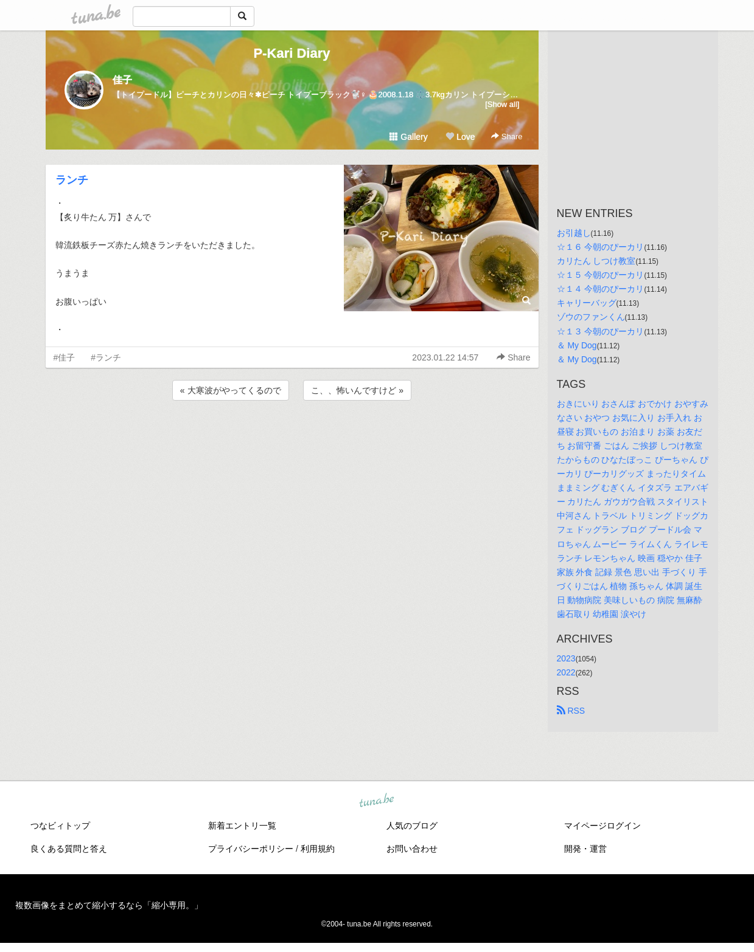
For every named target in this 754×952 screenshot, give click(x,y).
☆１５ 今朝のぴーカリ (600, 275)
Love (460, 137)
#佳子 (64, 357)
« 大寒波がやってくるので (230, 390)
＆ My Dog (577, 345)
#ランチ (106, 357)
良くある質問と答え (68, 849)
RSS (571, 711)
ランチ (71, 180)
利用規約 (318, 849)
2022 (566, 672)
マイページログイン (602, 825)
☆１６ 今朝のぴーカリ (600, 247)
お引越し (574, 233)
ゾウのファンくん (591, 317)
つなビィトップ (60, 825)
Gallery (408, 137)
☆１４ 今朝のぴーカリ (600, 289)
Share (506, 136)
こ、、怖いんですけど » (357, 390)
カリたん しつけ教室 (596, 261)
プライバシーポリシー (250, 849)
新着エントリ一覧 (242, 825)
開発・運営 (585, 849)
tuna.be (377, 801)
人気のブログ (412, 825)
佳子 (122, 80)
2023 (566, 658)
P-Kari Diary (292, 53)
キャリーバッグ (586, 303)
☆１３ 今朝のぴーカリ (600, 331)
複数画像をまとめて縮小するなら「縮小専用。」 (109, 905)
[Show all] (502, 104)
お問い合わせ (412, 849)
